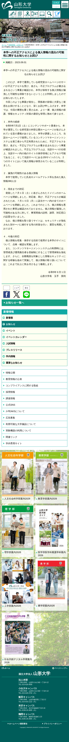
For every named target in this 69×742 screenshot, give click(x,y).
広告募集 (10, 417)
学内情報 (10, 356)
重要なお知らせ (14, 362)
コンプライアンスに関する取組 (22, 385)
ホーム (4, 45)
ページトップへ (61, 668)
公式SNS (10, 404)
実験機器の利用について (18, 430)
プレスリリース (14, 350)
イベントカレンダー (16, 337)
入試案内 (12, 14)
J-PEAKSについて (15, 411)
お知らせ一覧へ (13, 302)
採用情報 (10, 392)
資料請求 (19, 14)
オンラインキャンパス (42, 14)
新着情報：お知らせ (15, 45)
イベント (10, 330)
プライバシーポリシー (53, 724)
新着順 (9, 317)
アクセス (27, 14)
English (56, 6)
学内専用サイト (14, 443)
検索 (49, 14)
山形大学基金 (57, 14)
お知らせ (10, 324)
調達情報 (10, 398)
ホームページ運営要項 (18, 724)
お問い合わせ (34, 14)
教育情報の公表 (14, 379)
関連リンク (11, 437)
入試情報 (10, 343)
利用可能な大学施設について (21, 424)
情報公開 (10, 372)
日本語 (56, 3)
